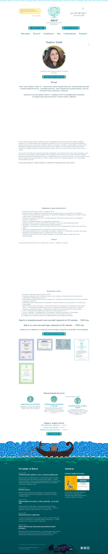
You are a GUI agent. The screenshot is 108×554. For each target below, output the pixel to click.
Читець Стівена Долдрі (51, 427)
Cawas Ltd (27, 548)
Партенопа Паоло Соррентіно (50, 425)
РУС (83, 8)
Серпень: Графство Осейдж (74, 473)
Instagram (85, 548)
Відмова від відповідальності (33, 544)
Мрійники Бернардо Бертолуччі (50, 429)
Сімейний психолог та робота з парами (77, 406)
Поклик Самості (24, 489)
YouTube (88, 548)
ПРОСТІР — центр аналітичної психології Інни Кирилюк (54, 13)
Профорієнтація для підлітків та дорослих (54, 405)
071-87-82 (77, 13)
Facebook (82, 548)
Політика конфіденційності (23, 544)
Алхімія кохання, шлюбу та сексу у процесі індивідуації (38, 474)
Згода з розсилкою (42, 544)
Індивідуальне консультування (30, 404)
